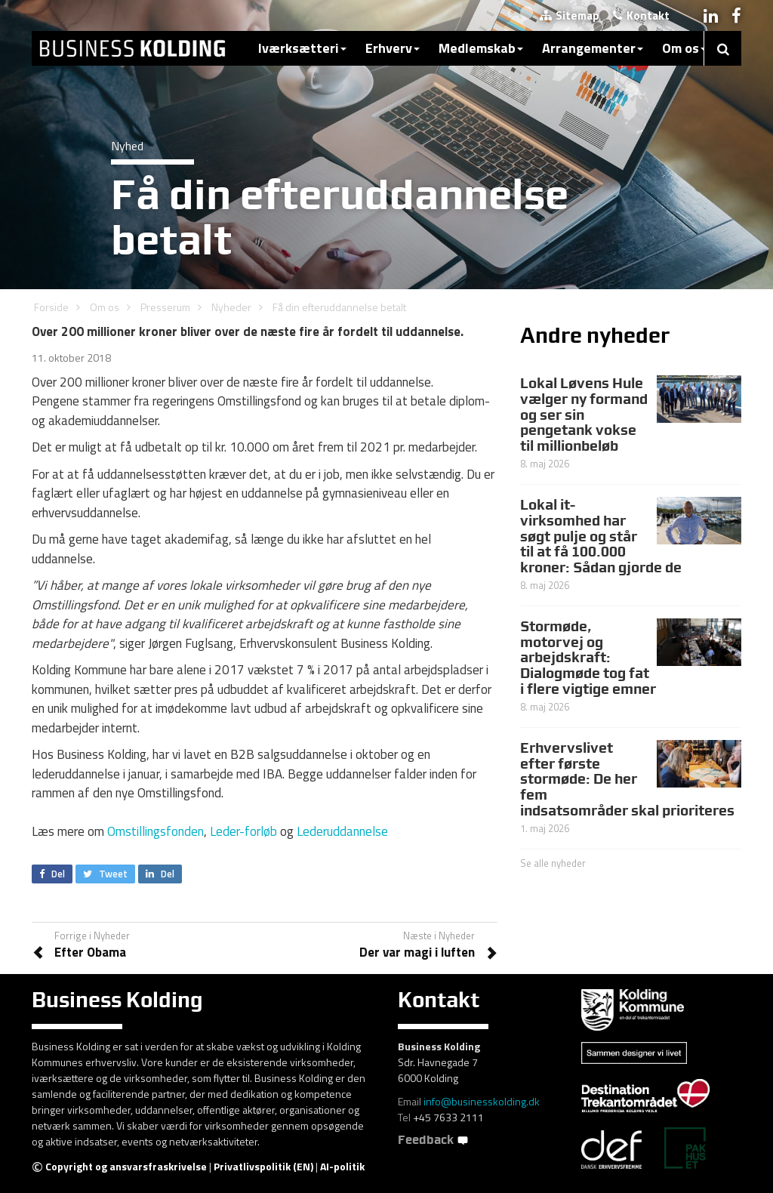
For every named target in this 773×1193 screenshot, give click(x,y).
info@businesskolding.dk (481, 1101)
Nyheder (231, 307)
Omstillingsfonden (155, 831)
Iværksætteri (302, 48)
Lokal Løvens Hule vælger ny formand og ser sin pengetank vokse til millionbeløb (584, 415)
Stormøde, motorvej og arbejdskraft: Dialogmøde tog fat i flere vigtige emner (588, 658)
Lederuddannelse (342, 831)
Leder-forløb (243, 831)
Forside (51, 307)
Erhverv (392, 48)
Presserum (165, 307)
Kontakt (641, 15)
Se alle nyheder (553, 863)
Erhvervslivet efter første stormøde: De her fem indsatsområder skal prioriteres (627, 779)
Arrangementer (592, 48)
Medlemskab (481, 48)
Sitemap (569, 15)
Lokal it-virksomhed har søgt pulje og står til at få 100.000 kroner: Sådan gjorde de (601, 536)
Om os (684, 48)
